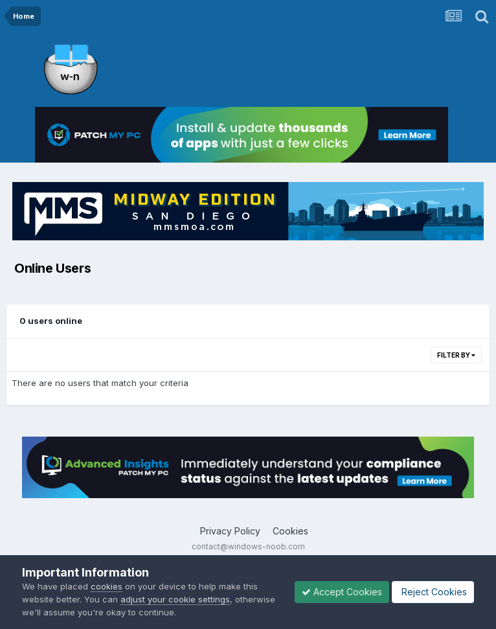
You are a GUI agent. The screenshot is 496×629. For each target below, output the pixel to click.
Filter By (456, 355)
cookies (106, 586)
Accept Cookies (342, 591)
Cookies (290, 530)
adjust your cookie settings (175, 599)
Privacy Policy (230, 530)
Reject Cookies (433, 591)
